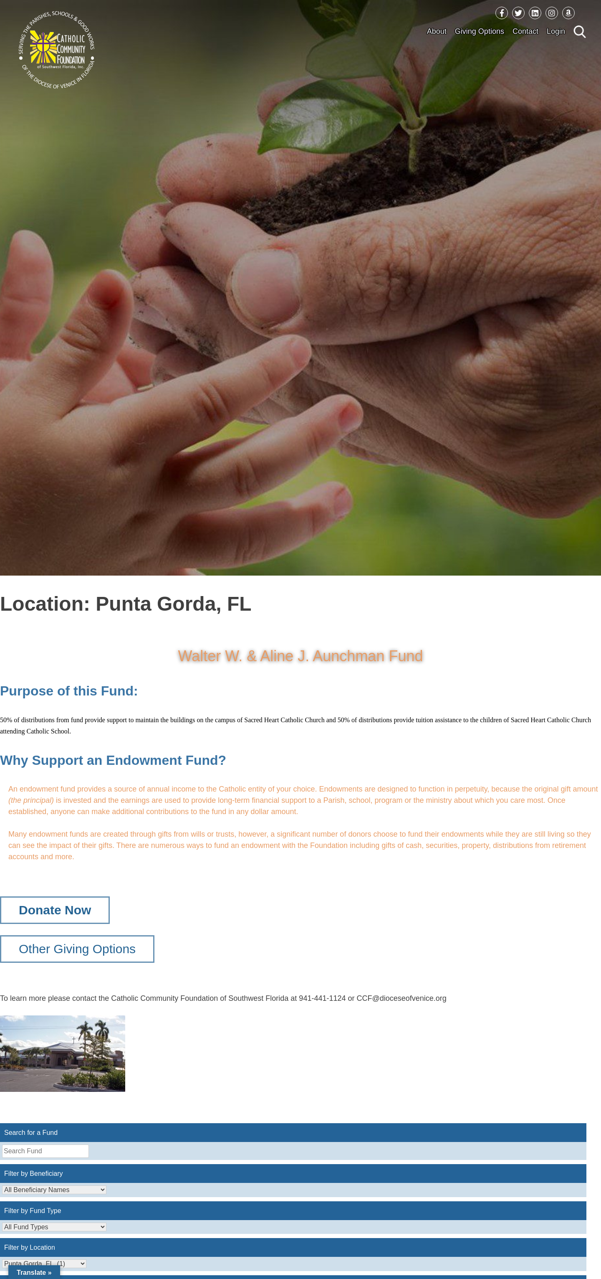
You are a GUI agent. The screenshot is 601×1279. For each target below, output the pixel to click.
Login (556, 31)
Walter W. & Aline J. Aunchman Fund (300, 656)
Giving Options (479, 31)
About (437, 31)
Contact (525, 31)
